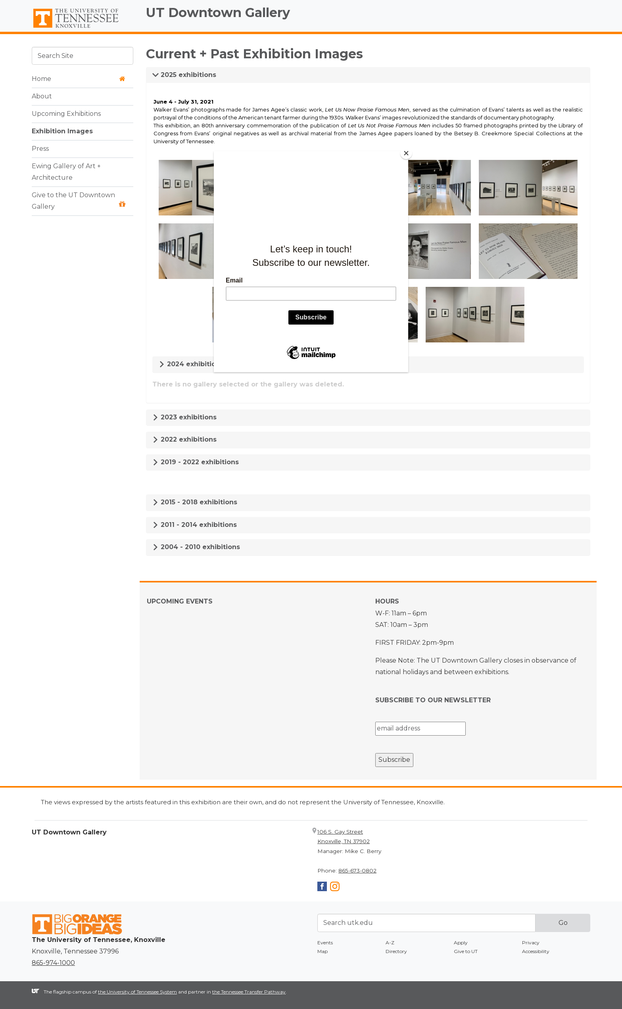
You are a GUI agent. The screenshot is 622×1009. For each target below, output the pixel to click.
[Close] (406, 153)
